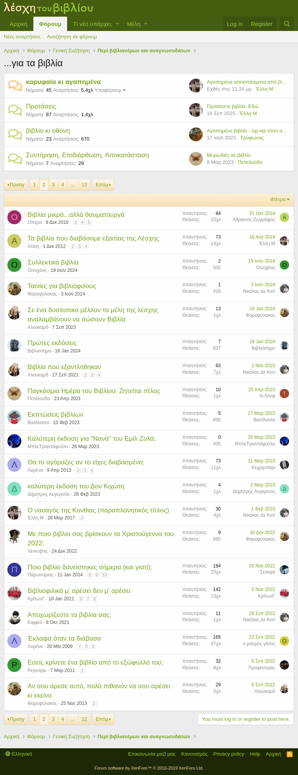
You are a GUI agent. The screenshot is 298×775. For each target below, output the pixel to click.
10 (104, 574)
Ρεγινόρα (37, 670)
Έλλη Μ (264, 89)
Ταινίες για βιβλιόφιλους (62, 286)
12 (84, 184)
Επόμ (102, 184)
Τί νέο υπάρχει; (92, 24)
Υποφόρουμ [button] (108, 90)
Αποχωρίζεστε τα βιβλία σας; (69, 615)
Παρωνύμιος (40, 574)
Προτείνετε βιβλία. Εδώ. (233, 106)
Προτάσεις (41, 106)
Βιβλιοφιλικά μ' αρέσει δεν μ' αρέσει (79, 591)
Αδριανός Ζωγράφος (253, 219)
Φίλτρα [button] (278, 199)
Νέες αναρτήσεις (22, 37)
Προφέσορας (261, 667)
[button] (117, 24)
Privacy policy (228, 754)
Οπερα (35, 222)
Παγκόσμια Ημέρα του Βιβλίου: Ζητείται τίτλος (94, 391)
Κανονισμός (194, 754)
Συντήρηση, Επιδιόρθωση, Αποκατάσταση (87, 155)
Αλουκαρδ (38, 327)
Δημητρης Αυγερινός (49, 494)
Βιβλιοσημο (39, 351)
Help (255, 754)
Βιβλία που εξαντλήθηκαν (64, 367)
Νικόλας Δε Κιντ (259, 291)
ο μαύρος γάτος (259, 643)
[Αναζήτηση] (286, 24)
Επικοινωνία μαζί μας (152, 754)
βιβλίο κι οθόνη (48, 130)
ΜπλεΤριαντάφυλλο (48, 446)
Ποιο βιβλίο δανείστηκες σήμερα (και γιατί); (90, 567)
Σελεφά (267, 572)
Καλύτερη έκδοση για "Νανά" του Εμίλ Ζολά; (92, 438)
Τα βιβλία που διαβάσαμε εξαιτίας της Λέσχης (93, 238)
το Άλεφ (267, 396)
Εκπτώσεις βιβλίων (55, 414)
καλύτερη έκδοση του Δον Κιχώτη (76, 486)
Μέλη (133, 24)
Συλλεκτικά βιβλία (53, 262)
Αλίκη (33, 246)
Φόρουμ (50, 24)
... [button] (73, 184)
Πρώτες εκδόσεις (52, 343)
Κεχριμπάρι (263, 467)
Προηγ (17, 184)
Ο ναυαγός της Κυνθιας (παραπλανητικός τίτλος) (98, 510)
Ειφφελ (35, 622)
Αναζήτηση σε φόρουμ (72, 37)
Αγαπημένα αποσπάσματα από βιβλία (249, 82)
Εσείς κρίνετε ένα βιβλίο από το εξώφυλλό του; (95, 662)
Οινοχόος (37, 270)
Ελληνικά (18, 754)
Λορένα (35, 470)
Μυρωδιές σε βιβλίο (229, 155)
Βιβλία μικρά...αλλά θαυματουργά (76, 214)
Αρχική (19, 24)
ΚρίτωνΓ (36, 598)
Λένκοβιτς (38, 551)
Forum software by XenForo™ (149, 768)
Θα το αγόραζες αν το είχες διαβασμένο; (86, 462)
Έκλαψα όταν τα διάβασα (64, 638)
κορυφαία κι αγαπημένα (63, 82)
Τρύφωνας (252, 138)
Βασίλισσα (38, 422)
